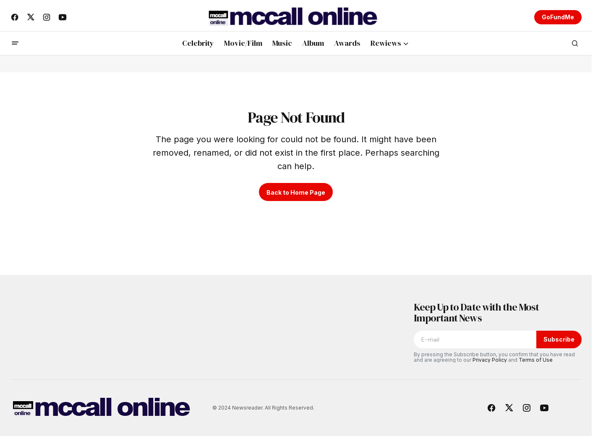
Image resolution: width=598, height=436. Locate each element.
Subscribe (558, 339)
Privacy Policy (490, 360)
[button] (15, 43)
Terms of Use (536, 360)
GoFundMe (558, 17)
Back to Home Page (295, 192)
